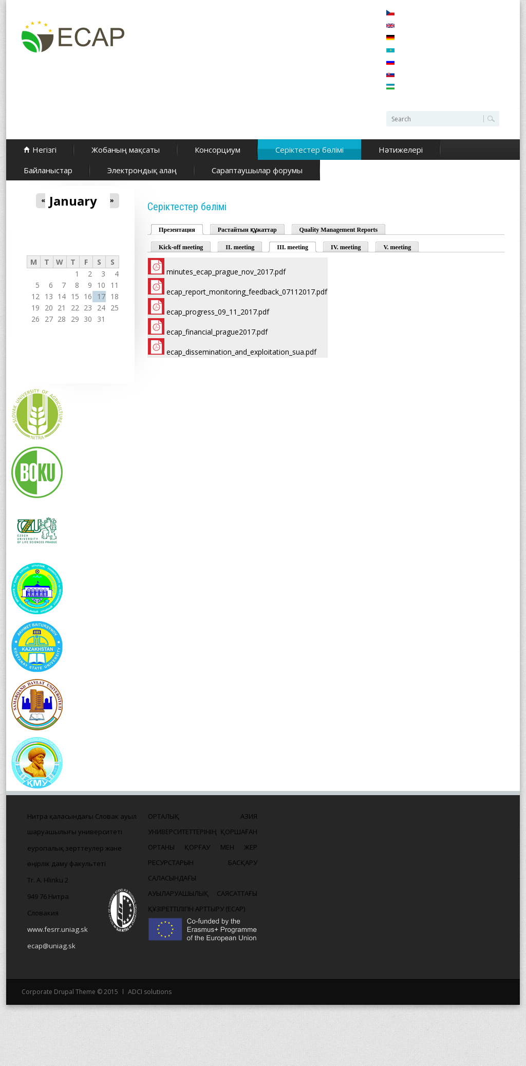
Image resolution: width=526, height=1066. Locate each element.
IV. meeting (346, 247)
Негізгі (44, 149)
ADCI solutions (149, 991)
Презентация (177, 229)
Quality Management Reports (338, 229)
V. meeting (397, 247)
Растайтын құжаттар (247, 229)
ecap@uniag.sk (51, 945)
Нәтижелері (401, 149)
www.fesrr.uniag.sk (57, 929)
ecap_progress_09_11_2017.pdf (217, 312)
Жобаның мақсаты (125, 149)
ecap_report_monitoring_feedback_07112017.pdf (246, 292)
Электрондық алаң (142, 170)
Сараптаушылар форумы (257, 170)
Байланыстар (48, 170)
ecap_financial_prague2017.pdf (217, 332)
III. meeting (297, 246)
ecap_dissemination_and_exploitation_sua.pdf (241, 352)
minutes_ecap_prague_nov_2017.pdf (226, 272)
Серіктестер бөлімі (309, 149)
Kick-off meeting (181, 247)
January (73, 201)
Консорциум (217, 149)
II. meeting (240, 247)
